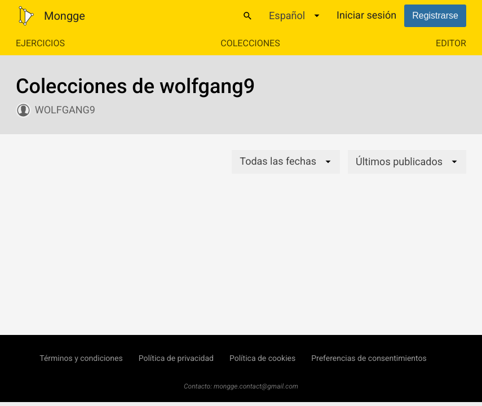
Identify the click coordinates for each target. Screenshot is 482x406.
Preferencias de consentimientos (369, 358)
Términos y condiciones (80, 358)
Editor (451, 43)
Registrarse (435, 15)
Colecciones (250, 43)
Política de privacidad (176, 358)
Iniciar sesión (366, 15)
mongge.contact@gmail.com (256, 386)
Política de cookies (262, 358)
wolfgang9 (65, 110)
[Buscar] (247, 16)
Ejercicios (40, 43)
